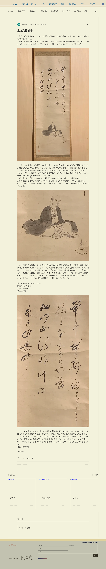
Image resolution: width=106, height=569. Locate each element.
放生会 (75, 498)
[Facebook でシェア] (18, 458)
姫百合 (12, 498)
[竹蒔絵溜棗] (53, 486)
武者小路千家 (66, 11)
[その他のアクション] (87, 24)
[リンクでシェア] (32, 458)
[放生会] (84, 486)
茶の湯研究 (77, 11)
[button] (96, 11)
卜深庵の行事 (21, 11)
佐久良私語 (54, 11)
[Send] (95, 555)
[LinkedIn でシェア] (28, 458)
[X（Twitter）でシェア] (23, 458)
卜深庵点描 (32, 11)
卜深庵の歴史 (43, 11)
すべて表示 (95, 475)
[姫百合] (22, 486)
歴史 (85, 11)
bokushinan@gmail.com (89, 542)
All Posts (10, 11)
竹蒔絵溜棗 (45, 498)
